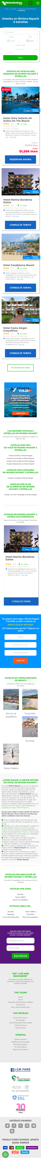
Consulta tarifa (20, 225)
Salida (30, 37)
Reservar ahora (20, 159)
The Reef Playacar (20, 1047)
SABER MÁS (20, 661)
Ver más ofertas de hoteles (20, 368)
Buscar (20, 58)
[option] (20, 565)
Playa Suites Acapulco (20, 1049)
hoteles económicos (20, 828)
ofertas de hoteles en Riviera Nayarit (20, 805)
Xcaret (20, 997)
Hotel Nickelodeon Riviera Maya (20, 1023)
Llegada (11, 37)
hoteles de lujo (7, 830)
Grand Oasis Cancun (20, 1018)
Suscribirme (20, 955)
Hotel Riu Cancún (20, 1025)
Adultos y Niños (20, 45)
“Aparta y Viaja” (28, 832)
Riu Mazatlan (20, 1020)
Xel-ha (20, 1000)
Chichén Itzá (20, 1005)
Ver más (13, 137)
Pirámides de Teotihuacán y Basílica (20, 1002)
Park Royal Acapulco (20, 1044)
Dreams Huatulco (20, 1039)
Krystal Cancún (20, 1028)
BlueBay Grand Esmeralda (20, 1042)
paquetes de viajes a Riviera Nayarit (15, 808)
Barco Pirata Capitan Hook (20, 1007)
